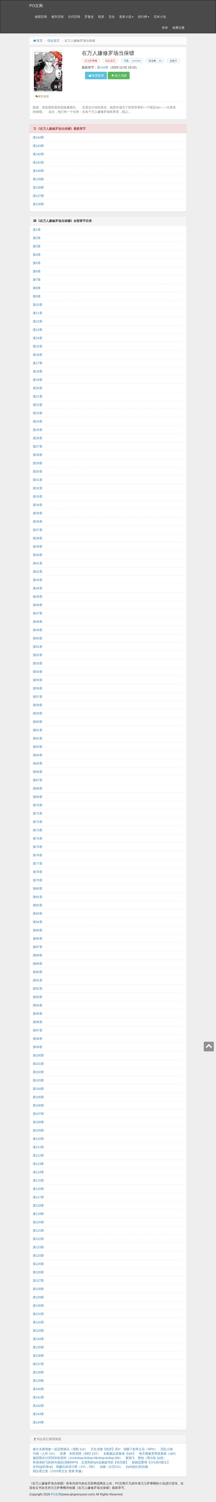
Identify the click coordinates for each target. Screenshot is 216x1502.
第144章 (102, 67)
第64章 (37, 755)
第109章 (38, 1130)
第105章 (38, 1097)
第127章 (38, 1280)
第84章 (37, 922)
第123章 (38, 1247)
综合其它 (53, 40)
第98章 (37, 1038)
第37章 (37, 530)
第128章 (38, 1289)
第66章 (37, 771)
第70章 (37, 805)
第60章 (37, 721)
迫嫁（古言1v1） (111, 1466)
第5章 (37, 263)
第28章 (37, 455)
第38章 (37, 538)
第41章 (37, 563)
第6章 (37, 271)
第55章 (37, 680)
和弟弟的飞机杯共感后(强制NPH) (55, 1462)
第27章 (37, 446)
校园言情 (41, 16)
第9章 (37, 296)
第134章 (38, 1339)
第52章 (37, 655)
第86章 (37, 938)
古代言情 (74, 16)
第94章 (37, 1005)
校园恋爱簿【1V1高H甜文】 (151, 1462)
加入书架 (119, 75)
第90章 (37, 972)
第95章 (37, 1013)
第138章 (38, 187)
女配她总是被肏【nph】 (119, 1453)
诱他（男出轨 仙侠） (152, 1458)
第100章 (38, 1055)
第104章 (38, 1088)
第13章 (37, 329)
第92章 (37, 988)
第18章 (37, 371)
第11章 (37, 313)
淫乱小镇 (166, 1449)
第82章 (37, 905)
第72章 (37, 822)
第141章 (38, 162)
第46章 (37, 605)
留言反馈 (42, 96)
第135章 (38, 1347)
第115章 (38, 1180)
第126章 (38, 1272)
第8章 (37, 288)
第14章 (37, 338)
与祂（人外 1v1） (45, 1453)
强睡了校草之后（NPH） (140, 1449)
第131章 (38, 1314)
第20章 (37, 388)
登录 (165, 27)
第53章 (37, 663)
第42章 (37, 571)
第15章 (37, 346)
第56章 (37, 688)
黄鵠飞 (130, 1458)
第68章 (37, 788)
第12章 (37, 321)
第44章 (37, 588)
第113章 (38, 1164)
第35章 (37, 513)
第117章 (38, 1197)
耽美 (101, 16)
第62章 (37, 738)
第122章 (38, 1239)
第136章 (38, 204)
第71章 (37, 813)
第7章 (37, 279)
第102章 (38, 1072)
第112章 (38, 1155)
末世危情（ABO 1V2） (84, 1453)
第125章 (38, 1264)
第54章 (37, 671)
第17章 (37, 363)
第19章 (37, 379)
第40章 (37, 555)
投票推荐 (96, 75)
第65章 (37, 763)
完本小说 (160, 16)
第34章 (37, 505)
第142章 (38, 154)
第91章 (37, 980)
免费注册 (178, 27)
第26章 (37, 438)
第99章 (37, 1047)
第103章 (38, 1080)
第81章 (37, 897)
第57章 (37, 696)
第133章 (38, 1330)
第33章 (37, 496)
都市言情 (57, 16)
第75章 (37, 847)
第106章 (38, 1105)
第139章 (38, 179)
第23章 (37, 413)
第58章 (37, 705)
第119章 (38, 1214)
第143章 (38, 146)
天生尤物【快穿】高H (105, 1449)
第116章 (38, 1189)
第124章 (38, 1255)
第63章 (37, 746)
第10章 (37, 304)
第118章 (38, 1205)
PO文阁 (36, 6)
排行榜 (143, 16)
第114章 (38, 1172)
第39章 (37, 546)
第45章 (37, 596)
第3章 (37, 246)
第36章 (37, 521)
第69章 (37, 797)
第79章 (37, 880)
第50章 (37, 638)
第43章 (37, 580)
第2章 (37, 238)
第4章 (37, 254)
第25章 (37, 430)
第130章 (38, 1305)
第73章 (37, 830)
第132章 (38, 1322)
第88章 (37, 955)
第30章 (37, 471)
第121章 (38, 1230)
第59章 (37, 713)
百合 (112, 16)
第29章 (37, 463)
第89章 (37, 963)
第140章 (38, 171)
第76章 (37, 855)
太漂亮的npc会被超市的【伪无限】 (105, 1462)
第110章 (38, 1138)
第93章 (37, 997)
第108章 (38, 1122)
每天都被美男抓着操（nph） (158, 1453)
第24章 (37, 421)
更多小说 (126, 16)
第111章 (38, 1147)
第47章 (37, 613)
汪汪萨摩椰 (90, 60)
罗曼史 (89, 16)
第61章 (37, 730)
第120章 (38, 1222)
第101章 (38, 1063)
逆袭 (63, 1453)
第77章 (37, 863)
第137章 (38, 196)
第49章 (37, 630)
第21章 (37, 396)
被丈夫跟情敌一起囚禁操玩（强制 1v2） (60, 1449)
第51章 (37, 646)
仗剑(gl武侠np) (43, 1466)
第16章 (37, 354)
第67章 (37, 780)
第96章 (37, 1022)
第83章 (37, 913)
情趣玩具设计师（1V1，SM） (76, 1466)
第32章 (37, 488)
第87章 (37, 947)
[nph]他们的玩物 (137, 1466)
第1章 (37, 229)
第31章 (37, 480)
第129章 (38, 1297)
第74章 (37, 838)
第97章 (37, 1030)
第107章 (38, 1113)
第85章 (37, 930)
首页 (38, 40)
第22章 (37, 405)
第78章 (37, 872)
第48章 (37, 621)
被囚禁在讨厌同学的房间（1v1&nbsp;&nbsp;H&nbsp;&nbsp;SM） (77, 1458)
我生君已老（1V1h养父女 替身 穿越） (58, 1471)
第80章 (37, 888)
